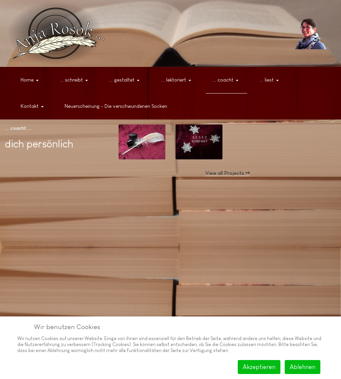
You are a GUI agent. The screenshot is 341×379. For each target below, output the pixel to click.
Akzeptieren (259, 367)
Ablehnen (302, 367)
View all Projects (227, 173)
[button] (30, 80)
